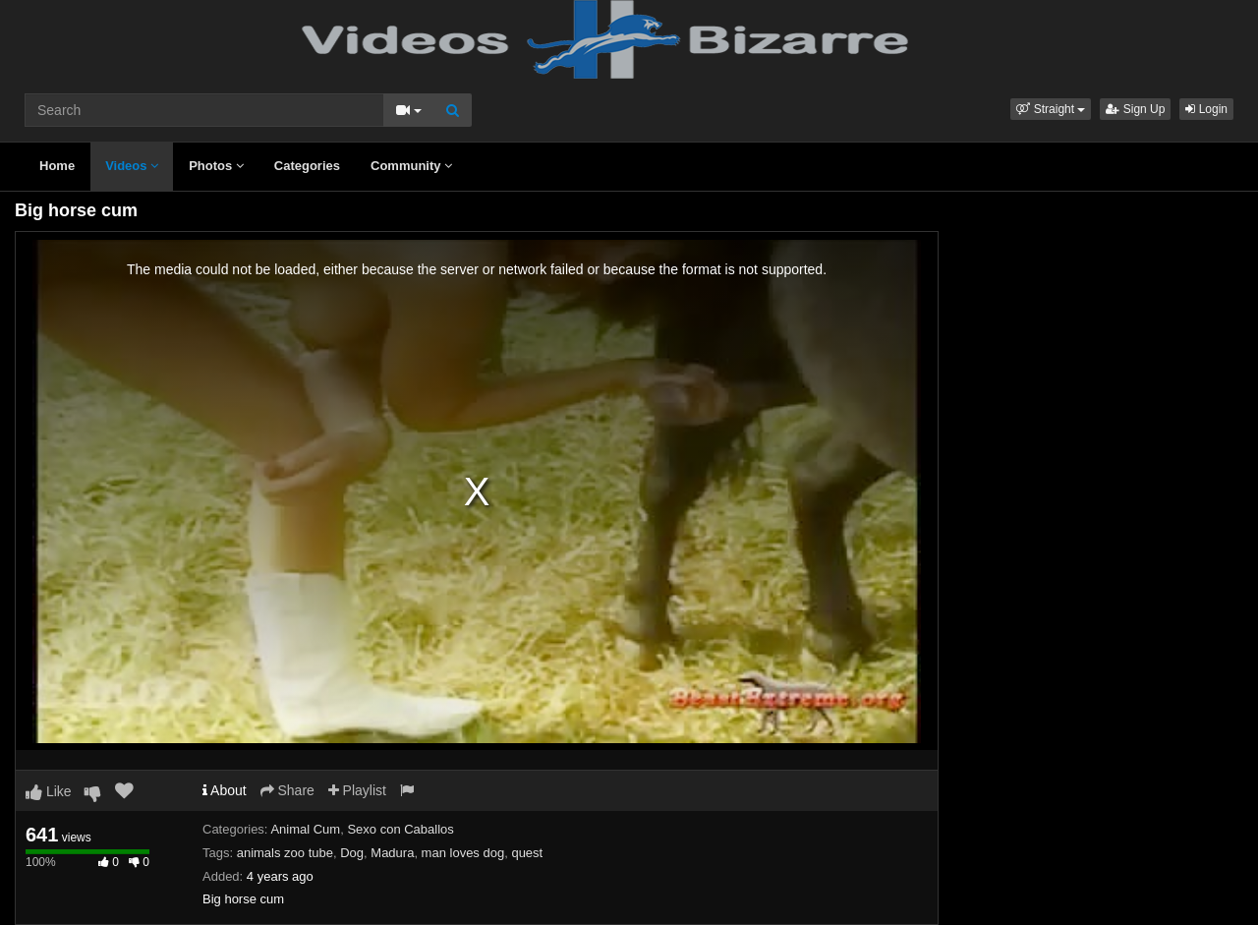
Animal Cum (305, 829)
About (224, 790)
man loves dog (463, 852)
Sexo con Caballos (400, 829)
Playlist (357, 790)
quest (527, 852)
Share (287, 790)
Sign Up (1135, 109)
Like (49, 791)
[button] (1050, 109)
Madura (392, 852)
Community (411, 165)
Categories (307, 165)
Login (1206, 109)
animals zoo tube (285, 852)
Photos (216, 165)
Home (57, 165)
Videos (131, 165)
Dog (352, 852)
